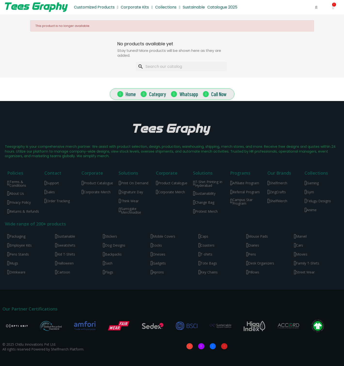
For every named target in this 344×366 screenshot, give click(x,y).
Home (131, 94)
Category (157, 94)
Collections (167, 7)
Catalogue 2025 (222, 7)
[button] (316, 7)
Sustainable (194, 7)
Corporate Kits (137, 7)
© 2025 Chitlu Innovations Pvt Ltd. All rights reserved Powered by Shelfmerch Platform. (43, 346)
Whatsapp (188, 94)
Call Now (219, 94)
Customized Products (96, 7)
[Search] (181, 66)
